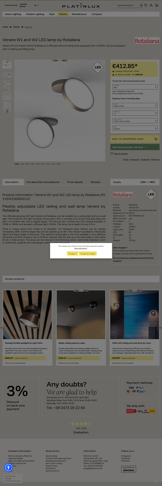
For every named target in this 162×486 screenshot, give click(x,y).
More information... (81, 248)
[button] (8, 467)
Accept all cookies (87, 254)
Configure (72, 254)
